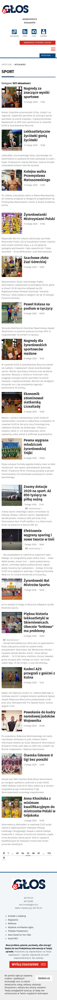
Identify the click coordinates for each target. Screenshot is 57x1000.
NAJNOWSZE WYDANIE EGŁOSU (37, 42)
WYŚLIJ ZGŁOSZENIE (25, 964)
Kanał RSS (13, 938)
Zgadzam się (45, 977)
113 (49, 853)
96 (33, 853)
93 (17, 853)
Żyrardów (29, 23)
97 (39, 853)
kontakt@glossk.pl (30, 905)
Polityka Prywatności (18, 931)
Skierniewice (29, 19)
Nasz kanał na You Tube (19, 935)
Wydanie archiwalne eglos (20, 927)
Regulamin (13, 920)
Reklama (12, 923)
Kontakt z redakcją (17, 916)
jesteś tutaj (7, 65)
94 (23, 853)
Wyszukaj (47, 55)
